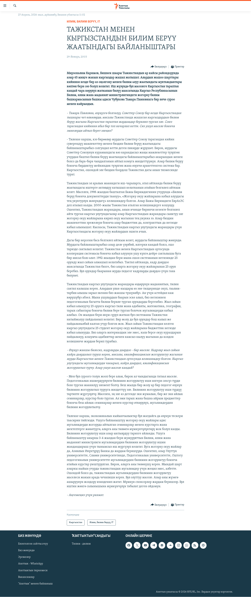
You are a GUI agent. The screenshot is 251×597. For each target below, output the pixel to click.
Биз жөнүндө (26, 550)
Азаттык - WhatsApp (30, 563)
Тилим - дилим (81, 544)
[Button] (159, 66)
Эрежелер (24, 557)
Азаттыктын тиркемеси (33, 570)
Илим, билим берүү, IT (83, 21)
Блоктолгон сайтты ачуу (33, 544)
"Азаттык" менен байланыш (35, 583)
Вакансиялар (26, 577)
